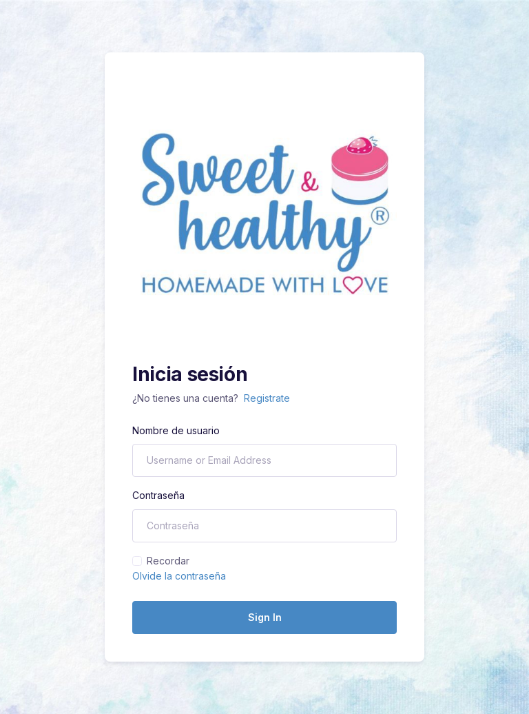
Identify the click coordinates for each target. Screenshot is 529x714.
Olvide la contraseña (179, 576)
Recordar (168, 561)
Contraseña (158, 495)
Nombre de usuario (176, 430)
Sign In (265, 617)
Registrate (267, 398)
